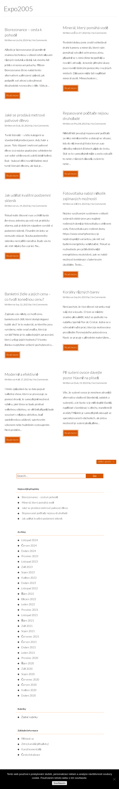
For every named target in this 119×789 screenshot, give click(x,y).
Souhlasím (60, 783)
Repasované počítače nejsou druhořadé (44, 513)
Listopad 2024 (29, 540)
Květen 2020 (28, 690)
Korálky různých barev (81, 292)
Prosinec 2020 (29, 657)
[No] (114, 779)
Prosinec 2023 (29, 556)
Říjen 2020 (27, 663)
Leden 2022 (28, 604)
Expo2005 (18, 9)
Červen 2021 (29, 641)
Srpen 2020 (28, 674)
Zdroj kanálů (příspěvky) (35, 743)
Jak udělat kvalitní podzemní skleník (42, 518)
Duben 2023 (28, 582)
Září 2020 (27, 668)
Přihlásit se (27, 738)
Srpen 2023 (28, 572)
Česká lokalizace (30, 754)
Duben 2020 (28, 695)
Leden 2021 (28, 652)
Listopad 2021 (29, 615)
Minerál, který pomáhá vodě (85, 27)
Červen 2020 (29, 684)
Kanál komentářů (31, 749)
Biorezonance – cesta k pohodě (40, 497)
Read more (12, 95)
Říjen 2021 (27, 620)
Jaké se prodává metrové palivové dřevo (45, 507)
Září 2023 (27, 566)
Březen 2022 (28, 599)
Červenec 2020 (30, 679)
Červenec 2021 (30, 636)
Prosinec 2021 (29, 609)
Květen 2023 (28, 577)
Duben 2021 (28, 647)
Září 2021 (27, 625)
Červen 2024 (29, 545)
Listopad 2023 (29, 561)
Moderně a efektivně (21, 374)
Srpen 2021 (28, 631)
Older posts (106, 461)
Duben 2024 (28, 550)
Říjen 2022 (27, 593)
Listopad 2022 (29, 588)
